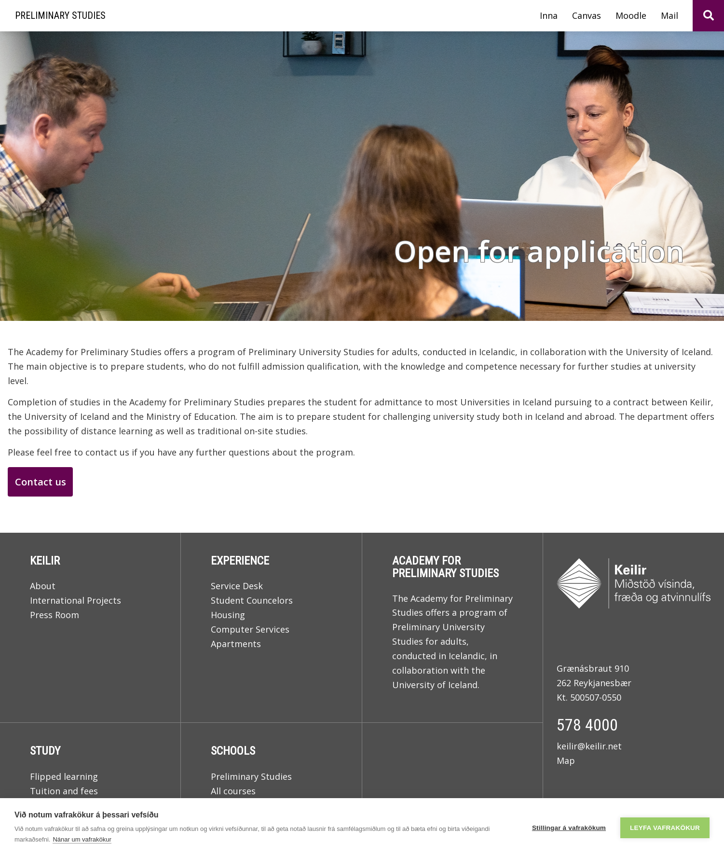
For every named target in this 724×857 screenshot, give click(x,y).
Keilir (45, 560)
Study (45, 751)
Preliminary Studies (251, 776)
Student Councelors (252, 600)
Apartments (236, 644)
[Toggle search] (708, 15)
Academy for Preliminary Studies (445, 567)
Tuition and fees (64, 791)
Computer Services (250, 629)
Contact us (40, 481)
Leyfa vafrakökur (665, 827)
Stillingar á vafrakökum (569, 827)
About (42, 586)
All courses (233, 791)
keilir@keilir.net (589, 746)
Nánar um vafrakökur (82, 839)
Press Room (54, 615)
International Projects (75, 600)
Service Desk (237, 586)
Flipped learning (64, 776)
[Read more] (362, 176)
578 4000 (587, 724)
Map (566, 760)
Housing (228, 615)
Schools (233, 751)
